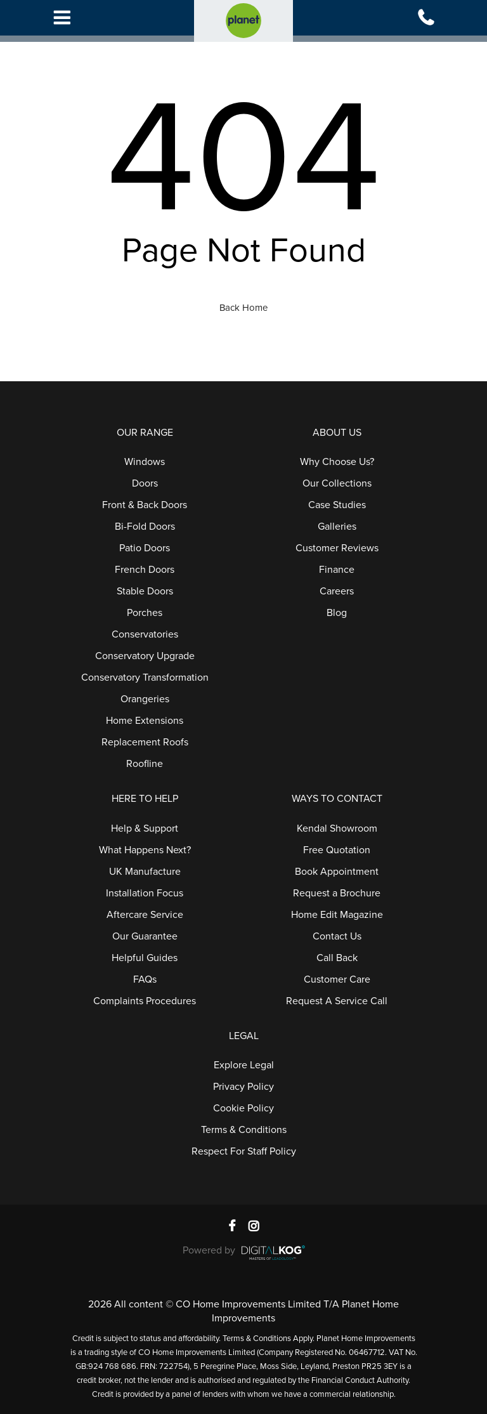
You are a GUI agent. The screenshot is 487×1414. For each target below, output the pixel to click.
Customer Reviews (337, 548)
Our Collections (337, 483)
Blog (337, 612)
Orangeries (144, 699)
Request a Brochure (336, 893)
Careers (337, 591)
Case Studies (337, 505)
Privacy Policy (243, 1086)
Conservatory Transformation (145, 677)
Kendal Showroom (337, 828)
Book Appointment (337, 871)
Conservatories (145, 634)
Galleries (337, 526)
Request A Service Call (336, 1001)
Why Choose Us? (337, 461)
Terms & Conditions (244, 1129)
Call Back (337, 958)
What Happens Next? (145, 850)
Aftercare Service (145, 914)
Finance (336, 569)
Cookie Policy (243, 1108)
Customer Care (337, 979)
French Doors (144, 569)
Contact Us (337, 936)
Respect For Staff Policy (244, 1151)
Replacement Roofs (144, 742)
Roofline (144, 763)
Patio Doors (144, 548)
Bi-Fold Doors (145, 526)
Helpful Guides (145, 958)
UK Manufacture (145, 871)
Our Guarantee (145, 936)
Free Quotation (336, 850)
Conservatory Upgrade (145, 656)
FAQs (145, 979)
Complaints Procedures (144, 1001)
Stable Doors (145, 591)
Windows (144, 461)
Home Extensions (144, 720)
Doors (145, 483)
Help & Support (144, 828)
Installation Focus (144, 893)
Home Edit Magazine (337, 914)
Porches (144, 612)
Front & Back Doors (144, 505)
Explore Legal (244, 1065)
